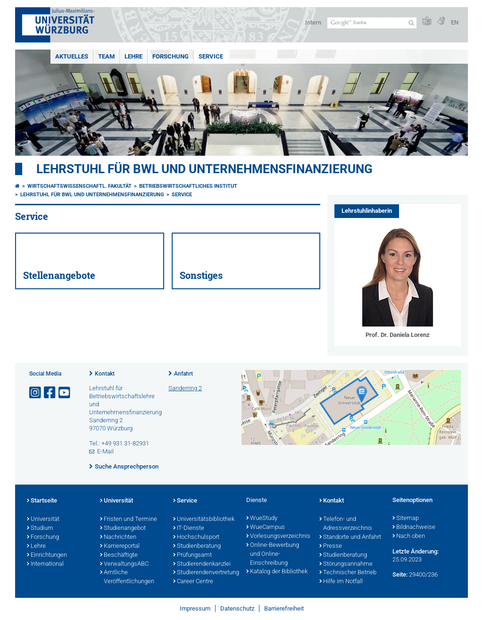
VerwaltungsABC (124, 564)
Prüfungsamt (192, 555)
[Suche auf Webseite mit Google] (371, 22)
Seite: (400, 574)
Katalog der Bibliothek (277, 572)
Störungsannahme (346, 564)
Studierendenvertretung (205, 573)
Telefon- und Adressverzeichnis (345, 524)
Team (106, 56)
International (45, 564)
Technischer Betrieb (347, 573)
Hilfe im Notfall (341, 582)
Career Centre (193, 582)
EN (454, 22)
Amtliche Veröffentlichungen (127, 577)
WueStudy (261, 518)
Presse (330, 546)
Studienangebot (123, 528)
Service (211, 56)
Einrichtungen (47, 555)
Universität (43, 519)
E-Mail (105, 451)
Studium (40, 528)
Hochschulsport (196, 537)
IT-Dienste (188, 528)
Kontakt (105, 373)
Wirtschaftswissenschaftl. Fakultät (79, 186)
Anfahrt (183, 373)
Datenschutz (237, 608)
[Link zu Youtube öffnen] (65, 393)
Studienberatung (197, 546)
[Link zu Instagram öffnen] (35, 393)
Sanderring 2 (185, 388)
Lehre (133, 56)
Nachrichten (118, 537)
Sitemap (405, 518)
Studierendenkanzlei (202, 564)
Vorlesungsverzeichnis (278, 536)
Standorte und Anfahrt (350, 537)
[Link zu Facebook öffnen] (50, 393)
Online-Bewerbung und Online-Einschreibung (272, 554)
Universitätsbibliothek (203, 519)
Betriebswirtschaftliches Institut (188, 186)
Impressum (195, 608)
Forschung (170, 56)
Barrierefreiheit (284, 608)
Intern (313, 22)
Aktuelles (71, 56)
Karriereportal (120, 546)
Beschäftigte (119, 555)
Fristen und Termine (128, 519)
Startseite (42, 501)
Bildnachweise (413, 527)
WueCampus (265, 527)
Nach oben (408, 536)
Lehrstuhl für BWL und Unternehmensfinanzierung (204, 169)
